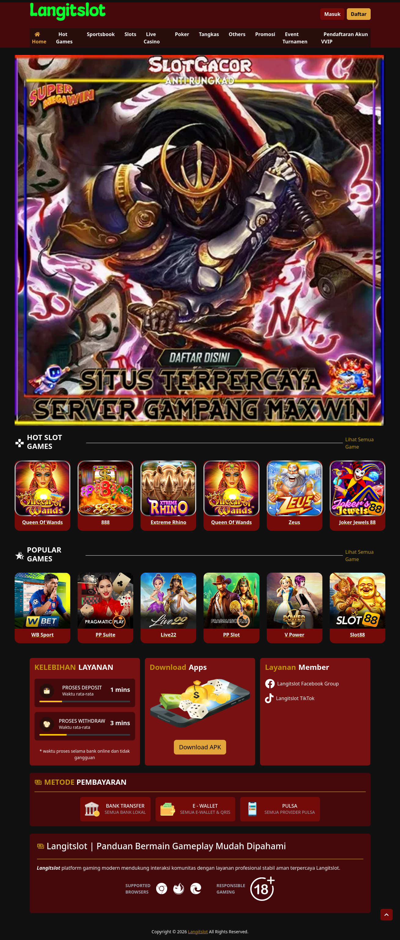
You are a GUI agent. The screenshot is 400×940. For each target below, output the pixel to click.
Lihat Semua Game (359, 443)
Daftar (358, 14)
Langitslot (198, 931)
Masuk (332, 14)
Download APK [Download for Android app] (200, 747)
